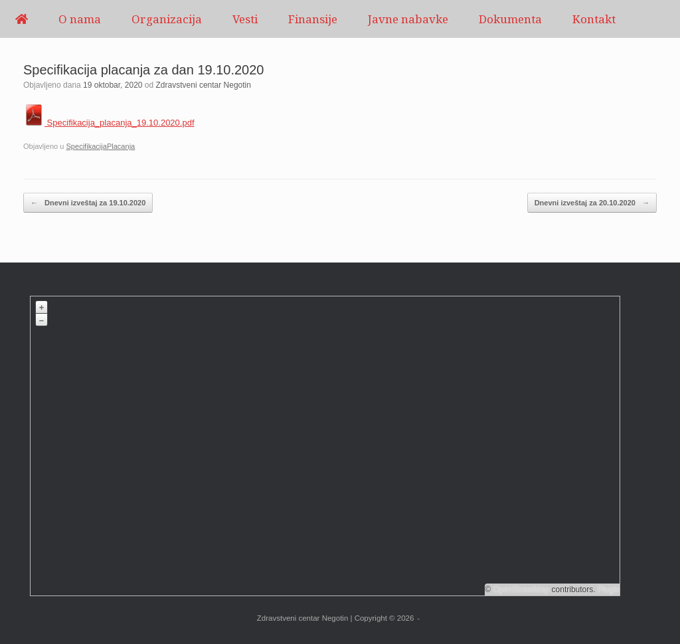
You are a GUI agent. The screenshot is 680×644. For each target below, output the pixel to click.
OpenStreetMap (521, 589)
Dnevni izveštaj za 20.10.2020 (592, 203)
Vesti (245, 19)
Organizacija (166, 19)
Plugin (608, 589)
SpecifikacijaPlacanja (100, 146)
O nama (79, 19)
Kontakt (594, 19)
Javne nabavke (408, 19)
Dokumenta (510, 19)
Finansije (312, 19)
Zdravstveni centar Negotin (203, 85)
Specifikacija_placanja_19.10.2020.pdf (109, 123)
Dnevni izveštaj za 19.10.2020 (88, 203)
